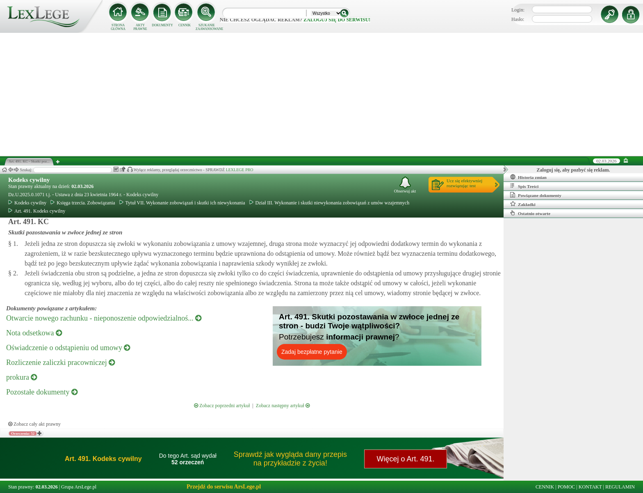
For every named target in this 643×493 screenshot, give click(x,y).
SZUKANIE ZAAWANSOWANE (207, 27)
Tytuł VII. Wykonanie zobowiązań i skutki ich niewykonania (182, 203)
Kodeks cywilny (29, 180)
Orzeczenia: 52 (22, 433)
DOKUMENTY (162, 25)
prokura (21, 377)
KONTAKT (590, 487)
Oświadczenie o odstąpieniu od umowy (68, 348)
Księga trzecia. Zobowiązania (82, 203)
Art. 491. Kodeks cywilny (36, 211)
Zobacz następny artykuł (283, 405)
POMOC (566, 487)
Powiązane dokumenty (535, 195)
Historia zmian (528, 177)
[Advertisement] (321, 94)
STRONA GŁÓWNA (118, 27)
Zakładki (523, 204)
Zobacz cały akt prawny (34, 424)
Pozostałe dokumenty (42, 392)
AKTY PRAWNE (140, 27)
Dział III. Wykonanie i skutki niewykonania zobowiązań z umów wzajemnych (329, 203)
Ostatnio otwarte (530, 213)
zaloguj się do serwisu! (336, 20)
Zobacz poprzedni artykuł (222, 405)
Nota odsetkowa (34, 333)
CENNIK (184, 25)
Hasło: (517, 19)
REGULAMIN (620, 487)
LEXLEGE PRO (239, 169)
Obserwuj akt (405, 185)
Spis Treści (524, 186)
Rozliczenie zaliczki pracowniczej (60, 362)
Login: (517, 10)
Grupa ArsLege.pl (78, 487)
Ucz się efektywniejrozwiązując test (464, 183)
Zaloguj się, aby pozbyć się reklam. (573, 170)
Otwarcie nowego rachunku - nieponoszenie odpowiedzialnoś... (103, 318)
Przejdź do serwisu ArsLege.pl (224, 487)
